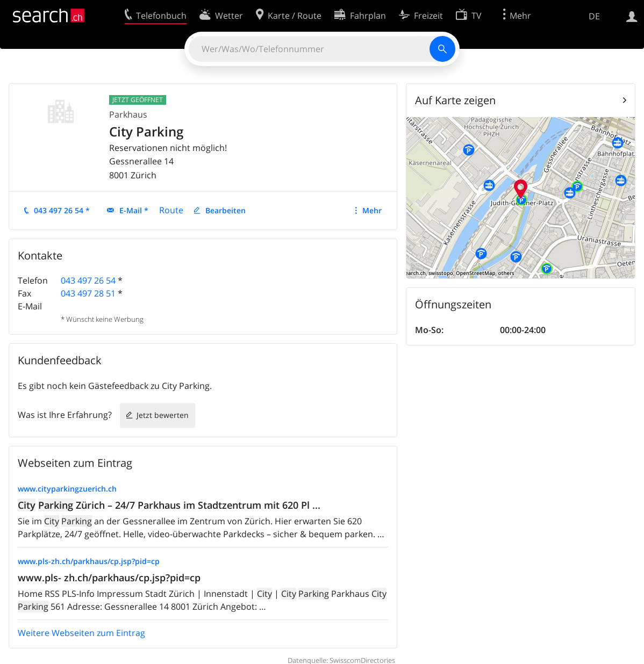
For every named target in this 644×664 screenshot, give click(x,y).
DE (594, 16)
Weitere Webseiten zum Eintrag (81, 633)
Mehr (372, 210)
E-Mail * (133, 210)
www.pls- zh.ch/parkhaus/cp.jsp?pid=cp (109, 577)
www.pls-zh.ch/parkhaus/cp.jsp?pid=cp (89, 561)
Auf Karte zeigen (455, 100)
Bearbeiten (225, 210)
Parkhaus (128, 114)
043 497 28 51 (88, 293)
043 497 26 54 (88, 280)
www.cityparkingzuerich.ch (67, 488)
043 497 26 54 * (62, 210)
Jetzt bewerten (163, 415)
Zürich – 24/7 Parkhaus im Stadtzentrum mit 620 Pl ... (169, 505)
